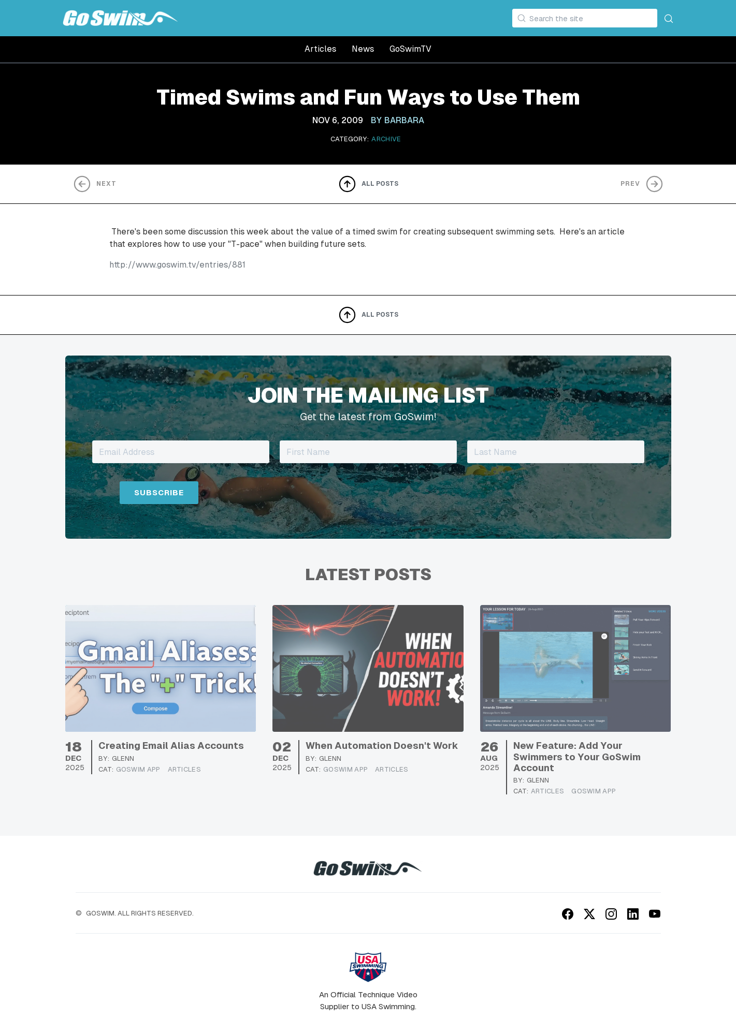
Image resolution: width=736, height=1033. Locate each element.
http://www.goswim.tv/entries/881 (177, 265)
